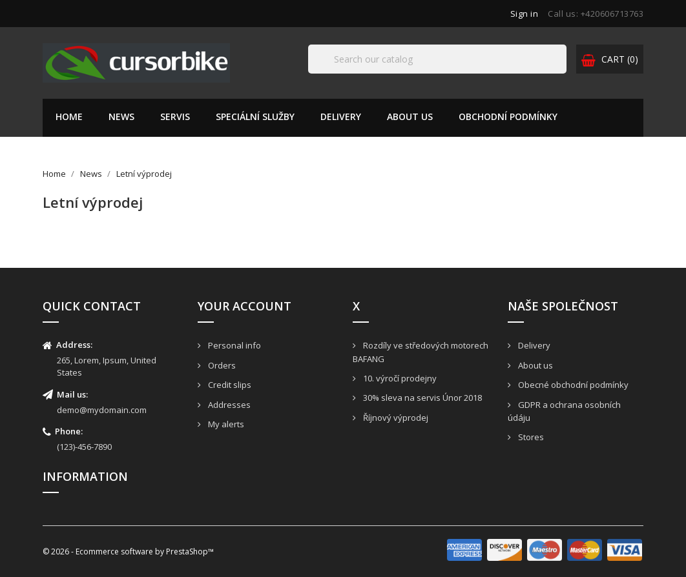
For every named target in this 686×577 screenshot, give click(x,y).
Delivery (340, 116)
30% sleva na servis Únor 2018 (421, 397)
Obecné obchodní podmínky (572, 384)
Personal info (233, 345)
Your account (244, 306)
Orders (221, 365)
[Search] (437, 59)
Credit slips (228, 384)
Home (69, 116)
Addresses (228, 404)
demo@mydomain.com (102, 410)
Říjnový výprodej (394, 417)
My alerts (225, 424)
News (121, 116)
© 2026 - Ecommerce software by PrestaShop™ (128, 551)
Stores (530, 437)
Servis (175, 116)
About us (410, 116)
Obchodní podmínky (508, 116)
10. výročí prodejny (399, 378)
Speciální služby (255, 116)
